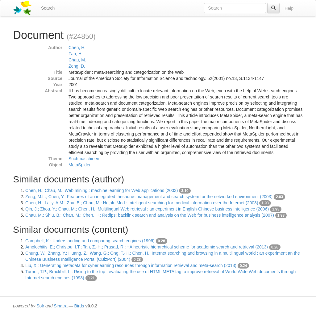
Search (48, 8)
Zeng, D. (77, 66)
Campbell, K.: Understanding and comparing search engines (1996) (90, 240)
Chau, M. (77, 59)
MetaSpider (80, 164)
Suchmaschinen (84, 158)
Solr (40, 305)
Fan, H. (76, 53)
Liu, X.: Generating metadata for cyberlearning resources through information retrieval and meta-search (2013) (130, 265)
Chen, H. (77, 47)
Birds (79, 305)
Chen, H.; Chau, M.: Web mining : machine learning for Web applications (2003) (101, 190)
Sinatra (60, 305)
